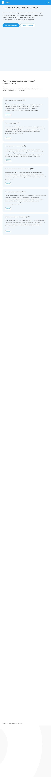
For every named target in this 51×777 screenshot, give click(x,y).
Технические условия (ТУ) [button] (12, 123)
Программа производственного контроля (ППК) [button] (19, 169)
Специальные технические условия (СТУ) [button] (17, 217)
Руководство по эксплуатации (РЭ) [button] (15, 146)
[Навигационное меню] (48, 2)
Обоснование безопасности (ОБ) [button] (15, 100)
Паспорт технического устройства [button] (15, 192)
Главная (4, 723)
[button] (45, 2)
